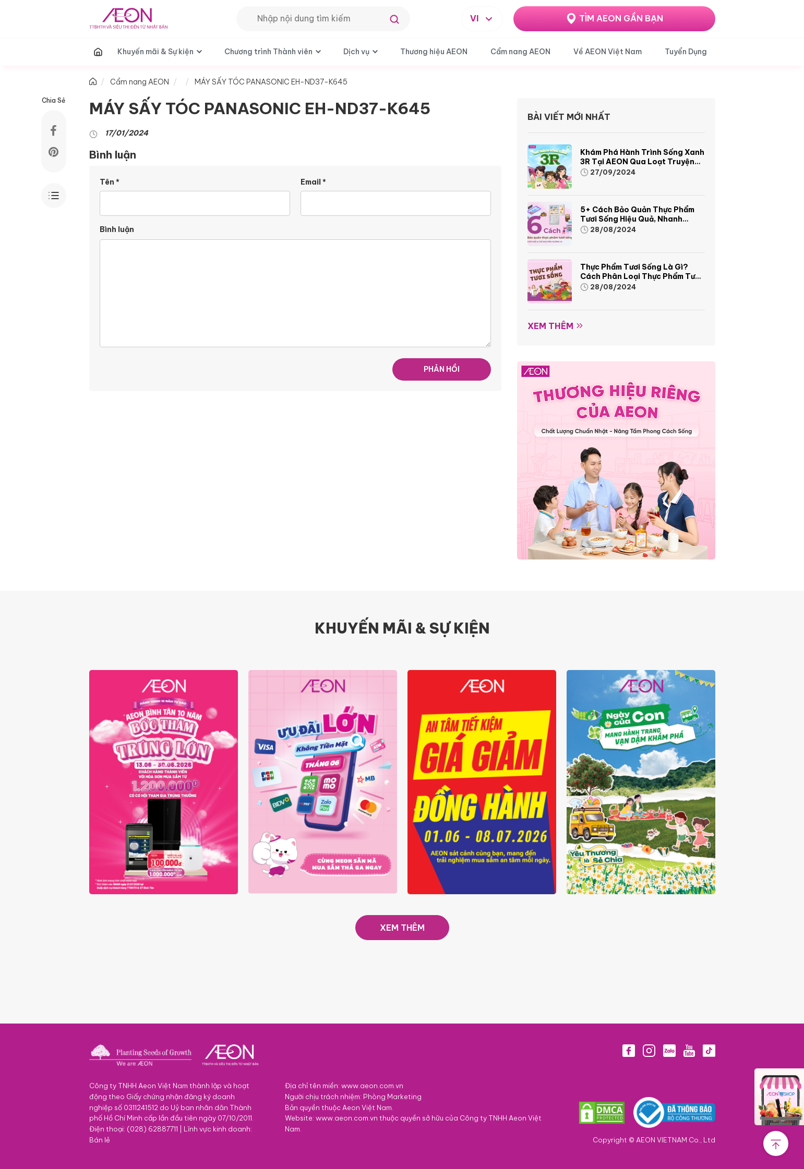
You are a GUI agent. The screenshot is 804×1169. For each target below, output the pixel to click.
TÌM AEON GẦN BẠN (621, 18)
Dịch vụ (356, 51)
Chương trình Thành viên (268, 51)
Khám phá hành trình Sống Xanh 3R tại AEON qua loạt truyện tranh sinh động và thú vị (642, 162)
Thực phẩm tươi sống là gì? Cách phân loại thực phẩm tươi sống (641, 276)
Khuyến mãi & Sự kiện (155, 51)
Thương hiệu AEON (433, 51)
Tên (109, 182)
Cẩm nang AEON (520, 51)
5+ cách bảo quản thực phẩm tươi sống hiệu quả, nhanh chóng (637, 219)
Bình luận (117, 229)
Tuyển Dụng (686, 51)
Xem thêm (550, 326)
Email (313, 182)
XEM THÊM (402, 927)
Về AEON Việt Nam (607, 51)
